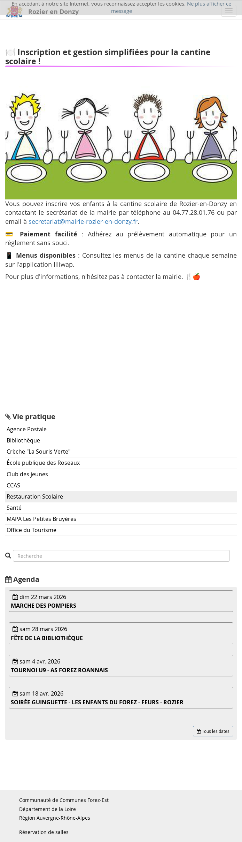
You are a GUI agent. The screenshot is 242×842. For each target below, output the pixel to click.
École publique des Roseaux (43, 462)
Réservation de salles (44, 832)
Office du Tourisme (31, 530)
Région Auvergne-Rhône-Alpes (54, 817)
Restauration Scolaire (35, 496)
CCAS (13, 485)
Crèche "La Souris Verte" (38, 451)
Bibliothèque (23, 440)
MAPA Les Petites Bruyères (41, 519)
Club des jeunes (27, 474)
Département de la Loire (47, 809)
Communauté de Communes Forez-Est (64, 800)
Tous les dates (213, 731)
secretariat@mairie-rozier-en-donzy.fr (83, 221)
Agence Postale (27, 429)
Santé (14, 507)
